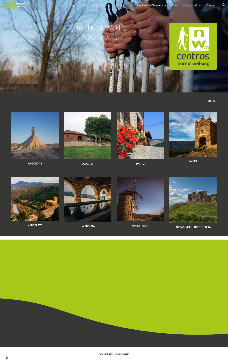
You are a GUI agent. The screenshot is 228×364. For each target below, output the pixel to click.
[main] (96, 33)
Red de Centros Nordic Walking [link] (78, 5)
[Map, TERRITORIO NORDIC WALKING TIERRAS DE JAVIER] (114, 293)
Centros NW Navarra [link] (150, 5)
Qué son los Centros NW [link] (117, 5)
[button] (223, 5)
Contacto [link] (211, 5)
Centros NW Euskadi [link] (184, 5)
